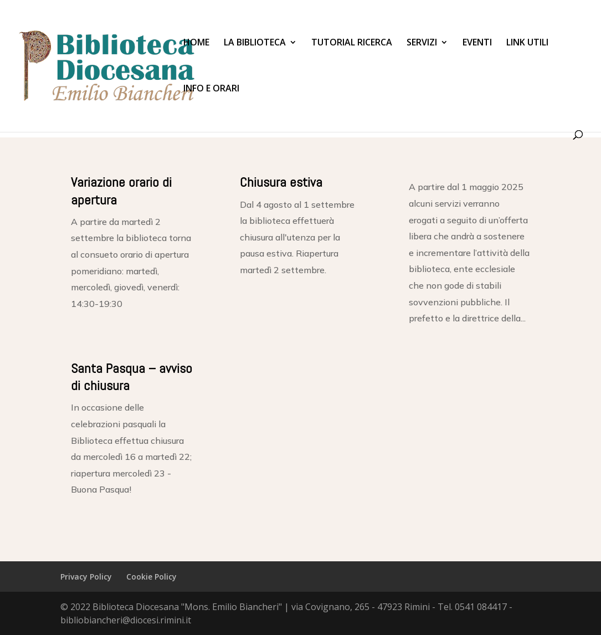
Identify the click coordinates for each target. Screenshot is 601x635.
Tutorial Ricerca (351, 43)
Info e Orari (211, 89)
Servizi (422, 43)
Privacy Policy (86, 576)
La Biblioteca (255, 43)
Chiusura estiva (281, 182)
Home (196, 43)
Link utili (527, 43)
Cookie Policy (151, 576)
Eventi (477, 43)
